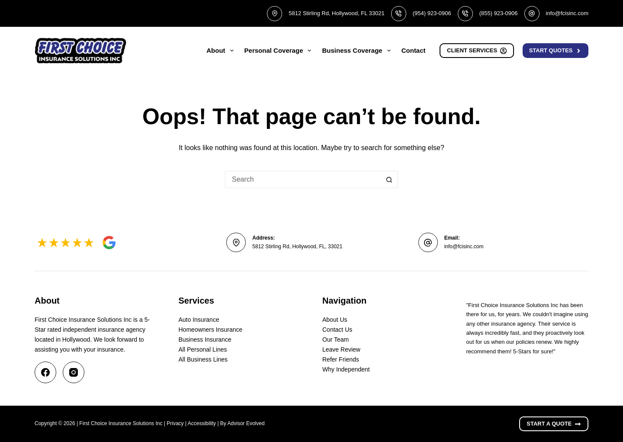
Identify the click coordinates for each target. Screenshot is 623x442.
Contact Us (337, 329)
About (221, 50)
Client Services (477, 50)
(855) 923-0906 (498, 13)
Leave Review (341, 349)
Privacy (175, 423)
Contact (413, 50)
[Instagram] (73, 372)
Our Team (335, 339)
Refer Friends (340, 359)
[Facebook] (45, 372)
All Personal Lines (203, 349)
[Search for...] (303, 179)
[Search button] (389, 179)
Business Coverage (358, 50)
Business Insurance (205, 339)
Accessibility (202, 423)
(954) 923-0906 (432, 13)
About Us (334, 319)
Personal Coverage (279, 50)
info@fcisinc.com (567, 13)
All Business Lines (203, 359)
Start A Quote (554, 423)
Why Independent (346, 369)
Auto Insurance (199, 319)
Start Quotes (555, 50)
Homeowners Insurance (211, 329)
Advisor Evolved (246, 423)
